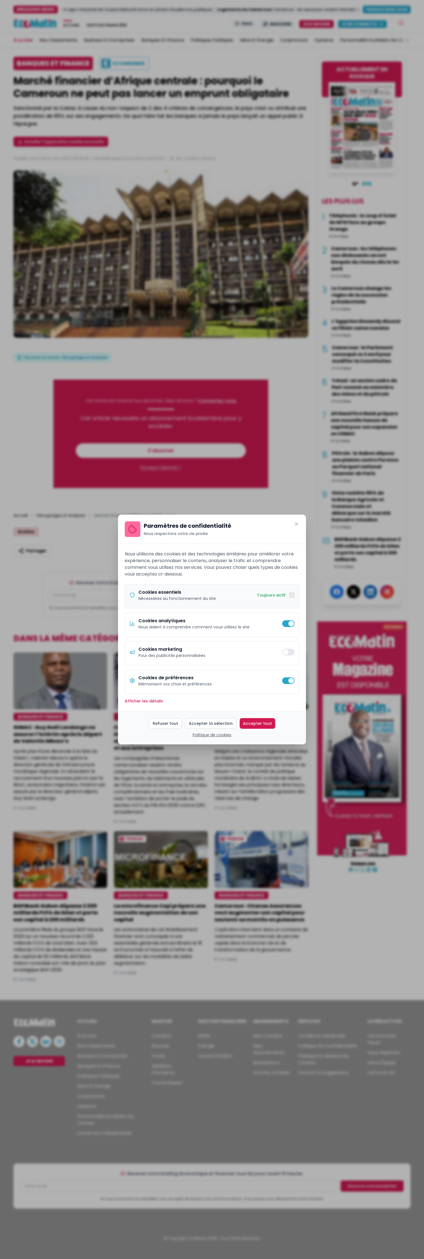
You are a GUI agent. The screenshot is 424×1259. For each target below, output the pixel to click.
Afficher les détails (144, 701)
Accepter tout (257, 723)
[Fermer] (296, 524)
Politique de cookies (212, 735)
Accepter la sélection (211, 723)
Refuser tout (165, 723)
